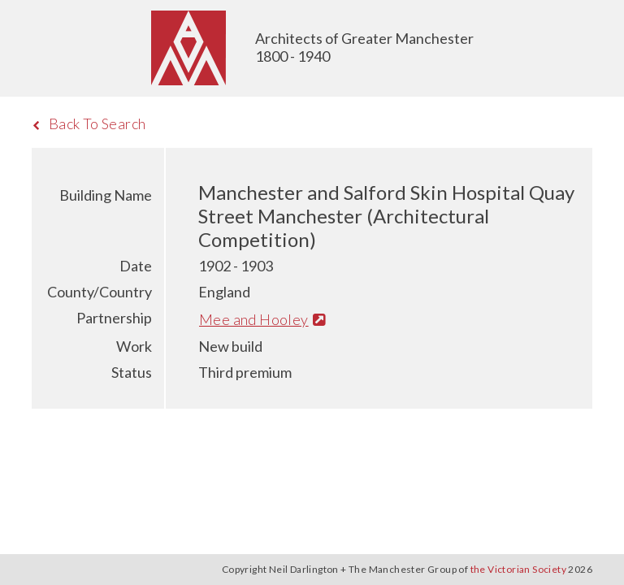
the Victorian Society (518, 569)
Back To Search (88, 123)
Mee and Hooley (262, 319)
